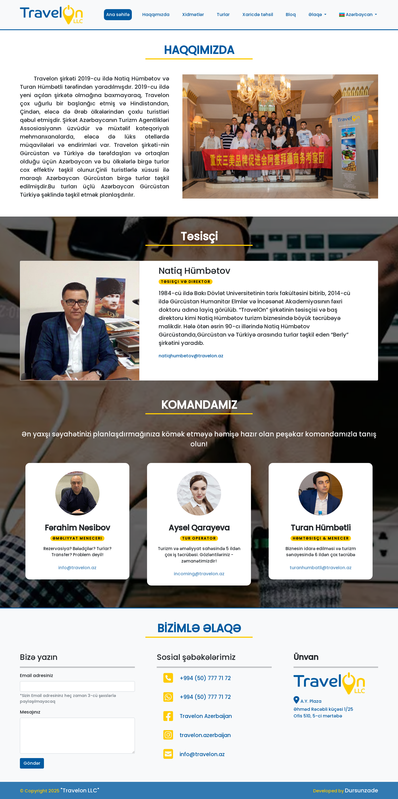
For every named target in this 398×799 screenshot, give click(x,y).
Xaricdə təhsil (257, 14)
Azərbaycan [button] (356, 14)
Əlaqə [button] (315, 14)
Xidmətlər (193, 14)
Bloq (291, 14)
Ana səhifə (118, 14)
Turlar (223, 14)
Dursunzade (361, 790)
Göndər (31, 763)
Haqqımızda (155, 14)
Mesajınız (30, 712)
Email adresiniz (36, 675)
